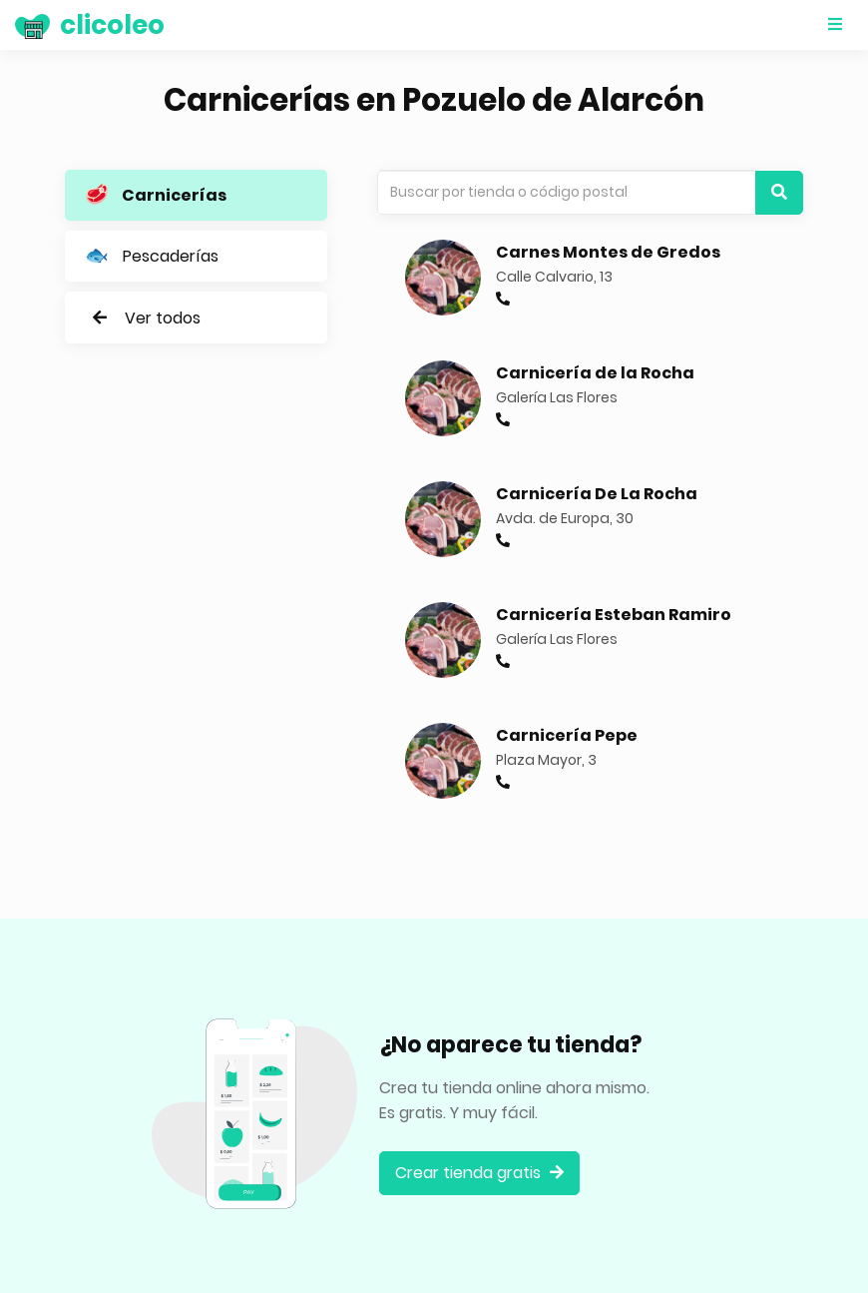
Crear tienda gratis (479, 1172)
